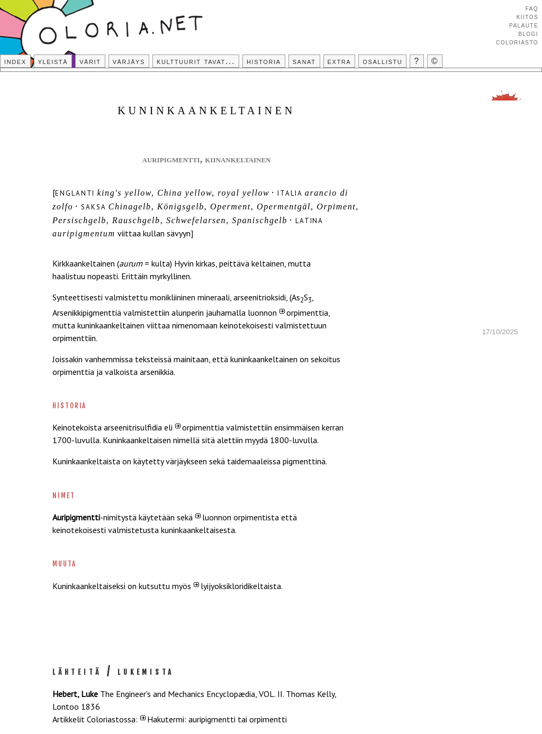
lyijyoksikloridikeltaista (241, 586)
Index (15, 61)
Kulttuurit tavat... (196, 61)
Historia (264, 61)
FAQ (532, 8)
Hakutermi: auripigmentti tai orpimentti (217, 719)
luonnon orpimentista (240, 517)
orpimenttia (307, 312)
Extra (339, 61)
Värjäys (129, 61)
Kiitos (527, 16)
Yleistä (53, 61)
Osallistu (382, 61)
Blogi (528, 33)
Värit (90, 61)
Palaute (523, 25)
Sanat (304, 61)
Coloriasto (517, 42)
